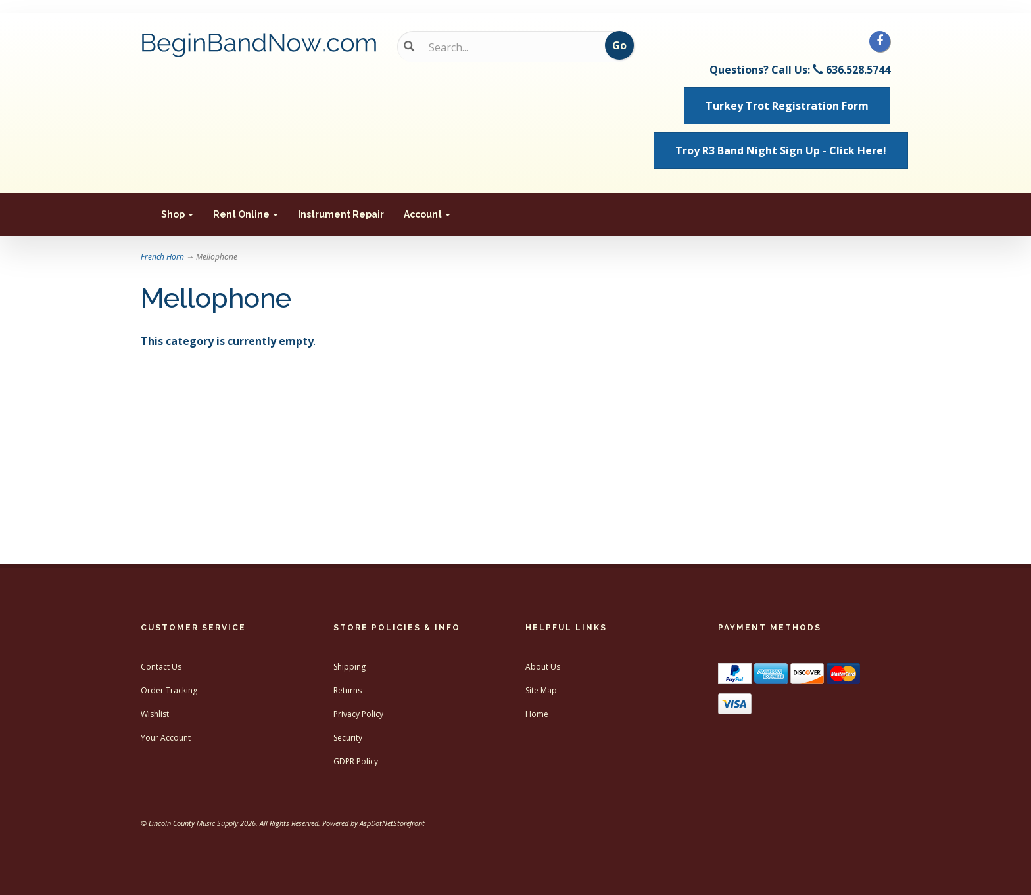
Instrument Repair (341, 214)
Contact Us (161, 666)
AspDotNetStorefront (392, 823)
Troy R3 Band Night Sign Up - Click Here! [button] (780, 150)
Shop (177, 214)
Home (536, 714)
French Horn (162, 256)
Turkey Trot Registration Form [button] (787, 106)
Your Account (166, 737)
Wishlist (155, 714)
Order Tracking (169, 690)
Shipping (349, 666)
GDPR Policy (355, 761)
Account (427, 214)
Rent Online (245, 214)
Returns (347, 690)
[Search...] (506, 47)
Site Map (541, 690)
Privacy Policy (358, 714)
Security (347, 737)
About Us (542, 666)
